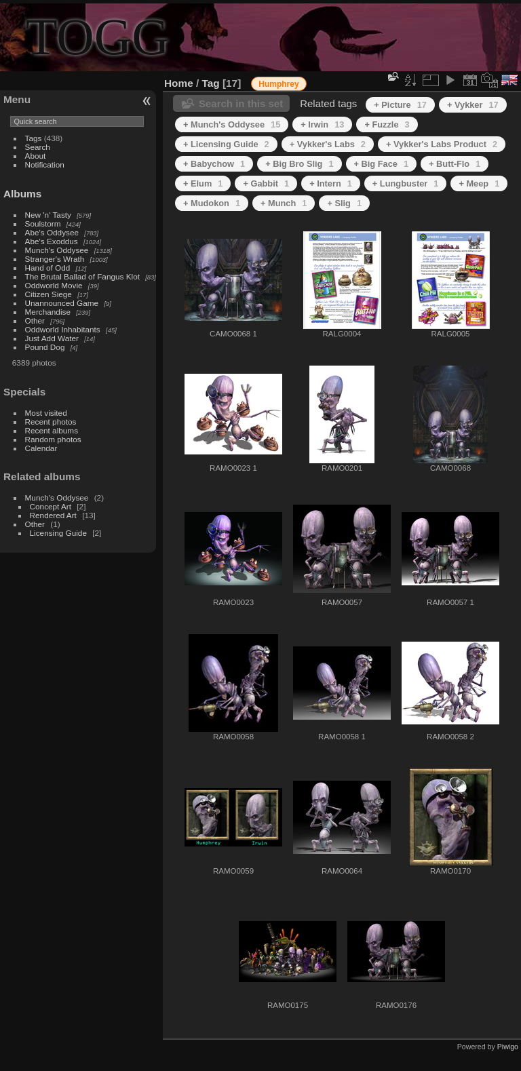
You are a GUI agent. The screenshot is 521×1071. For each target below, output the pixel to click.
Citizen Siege (48, 294)
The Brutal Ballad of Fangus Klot (82, 276)
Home (178, 83)
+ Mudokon (211, 203)
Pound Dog (45, 347)
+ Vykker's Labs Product (441, 144)
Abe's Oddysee (52, 232)
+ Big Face (381, 164)
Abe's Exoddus (51, 241)
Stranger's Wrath (55, 258)
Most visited (46, 412)
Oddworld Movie (54, 285)
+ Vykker (473, 105)
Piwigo (507, 1047)
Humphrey (278, 84)
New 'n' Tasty (48, 214)
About (35, 155)
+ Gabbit (266, 183)
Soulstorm (43, 223)
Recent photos (51, 421)
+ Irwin (322, 124)
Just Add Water (52, 338)
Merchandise (48, 311)
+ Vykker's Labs (328, 144)
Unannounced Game (62, 302)
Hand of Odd (48, 267)
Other (35, 320)
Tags (33, 138)
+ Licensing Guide (226, 144)
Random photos (53, 439)
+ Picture (400, 105)
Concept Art (50, 506)
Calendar (41, 448)
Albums (22, 193)
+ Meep (479, 183)
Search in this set (241, 103)
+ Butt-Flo (454, 164)
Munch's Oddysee (57, 250)
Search (37, 146)
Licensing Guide (58, 532)
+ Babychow (214, 164)
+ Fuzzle (386, 124)
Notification (44, 164)
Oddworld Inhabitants (62, 329)
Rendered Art (53, 515)
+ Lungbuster (405, 183)
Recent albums (51, 430)
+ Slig (344, 203)
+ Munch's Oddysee (231, 124)
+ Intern (330, 183)
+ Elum (203, 183)
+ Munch (283, 203)
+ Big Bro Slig (299, 164)
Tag (211, 83)
